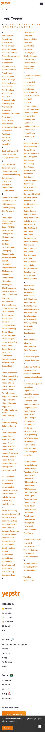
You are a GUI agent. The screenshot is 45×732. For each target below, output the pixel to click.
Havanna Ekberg (9, 456)
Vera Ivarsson (29, 546)
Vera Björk (28, 543)
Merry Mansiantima (32, 217)
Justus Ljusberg (8, 575)
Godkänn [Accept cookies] (7, 728)
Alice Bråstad (7, 59)
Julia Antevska (8, 544)
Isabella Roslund (9, 493)
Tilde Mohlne (29, 485)
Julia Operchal (8, 561)
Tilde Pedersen (30, 489)
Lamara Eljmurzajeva (32, 75)
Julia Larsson (7, 554)
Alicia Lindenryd (8, 79)
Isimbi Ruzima (8, 504)
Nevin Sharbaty (30, 302)
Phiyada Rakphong (31, 360)
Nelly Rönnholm (30, 299)
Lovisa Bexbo (29, 129)
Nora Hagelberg (30, 323)
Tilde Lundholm (30, 482)
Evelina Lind (7, 366)
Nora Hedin (28, 326)
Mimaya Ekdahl (30, 238)
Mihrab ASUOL (29, 224)
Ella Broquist (7, 271)
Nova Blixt (28, 329)
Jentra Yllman (8, 527)
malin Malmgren (30, 180)
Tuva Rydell (28, 526)
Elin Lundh (6, 240)
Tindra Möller (29, 506)
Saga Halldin (29, 390)
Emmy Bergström (9, 342)
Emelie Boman (8, 311)
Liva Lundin (28, 123)
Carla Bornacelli (8, 164)
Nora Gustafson (30, 319)
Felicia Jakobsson (9, 372)
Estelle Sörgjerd (8, 349)
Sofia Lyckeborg (30, 434)
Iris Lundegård (8, 487)
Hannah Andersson (10, 453)
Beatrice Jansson (9, 154)
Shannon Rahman (31, 404)
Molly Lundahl (29, 272)
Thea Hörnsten (30, 468)
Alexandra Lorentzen (11, 56)
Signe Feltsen (29, 411)
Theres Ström (29, 475)
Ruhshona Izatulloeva (33, 377)
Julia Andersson (8, 541)
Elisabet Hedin (8, 254)
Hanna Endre (7, 436)
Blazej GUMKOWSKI (10, 157)
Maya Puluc (28, 207)
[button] (40, 727)
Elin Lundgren (7, 237)
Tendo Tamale (30, 461)
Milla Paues (28, 231)
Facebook (6, 684)
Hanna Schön (7, 449)
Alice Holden (7, 73)
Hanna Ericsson (8, 439)
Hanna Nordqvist (9, 446)
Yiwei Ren (27, 577)
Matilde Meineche (31, 204)
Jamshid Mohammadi (11, 514)
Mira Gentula (29, 245)
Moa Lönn (28, 258)
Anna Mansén (7, 124)
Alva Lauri (6, 96)
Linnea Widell (29, 116)
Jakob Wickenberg (9, 510)
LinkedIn (5, 689)
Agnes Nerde (7, 39)
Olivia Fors (28, 343)
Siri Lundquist (29, 424)
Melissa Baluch (30, 211)
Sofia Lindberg (30, 431)
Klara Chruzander (31, 62)
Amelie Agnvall (8, 103)
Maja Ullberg (29, 163)
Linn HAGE (28, 99)
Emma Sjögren (8, 338)
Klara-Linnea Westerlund (29, 67)
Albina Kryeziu (8, 46)
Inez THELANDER (9, 480)
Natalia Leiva (29, 292)
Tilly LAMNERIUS (30, 492)
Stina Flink (28, 455)
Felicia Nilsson (8, 383)
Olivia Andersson (31, 339)
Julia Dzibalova (8, 548)
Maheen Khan (29, 150)
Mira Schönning (30, 248)
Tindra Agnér (29, 495)
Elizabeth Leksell (9, 267)
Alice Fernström (8, 66)
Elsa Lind (5, 298)
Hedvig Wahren (8, 466)
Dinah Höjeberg (8, 207)
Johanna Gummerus (10, 531)
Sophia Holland (30, 445)
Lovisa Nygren (29, 133)
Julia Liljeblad (7, 558)
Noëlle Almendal (30, 312)
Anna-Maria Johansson (11, 127)
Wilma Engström (31, 567)
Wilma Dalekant (30, 563)
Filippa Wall (7, 406)
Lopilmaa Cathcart (32, 126)
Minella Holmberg (31, 241)
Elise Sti (5, 261)
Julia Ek (5, 551)
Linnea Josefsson (31, 112)
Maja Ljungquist (30, 156)
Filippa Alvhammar (10, 396)
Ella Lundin (6, 274)
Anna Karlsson (8, 120)
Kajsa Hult (28, 35)
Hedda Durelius (8, 460)
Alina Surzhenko (9, 83)
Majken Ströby (30, 170)
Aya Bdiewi (6, 140)
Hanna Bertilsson (9, 432)
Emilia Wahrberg (9, 328)
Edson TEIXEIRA (8, 227)
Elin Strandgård (8, 247)
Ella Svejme (6, 281)
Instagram (6, 680)
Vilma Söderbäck (31, 556)
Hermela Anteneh (9, 470)
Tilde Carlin (28, 478)
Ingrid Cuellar (7, 483)
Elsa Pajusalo (7, 301)
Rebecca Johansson (32, 373)
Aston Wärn (7, 130)
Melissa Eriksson (30, 214)
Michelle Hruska (30, 221)
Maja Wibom (29, 167)
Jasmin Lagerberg (9, 521)
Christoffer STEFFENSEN (7, 186)
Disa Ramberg (8, 211)
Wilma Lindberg (30, 570)
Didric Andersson (9, 204)
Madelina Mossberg (31, 143)
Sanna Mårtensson (31, 394)
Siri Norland (28, 428)
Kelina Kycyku (29, 52)
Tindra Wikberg (30, 509)
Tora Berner (28, 512)
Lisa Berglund (29, 119)
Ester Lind (6, 352)
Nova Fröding (29, 333)
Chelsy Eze (6, 181)
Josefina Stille (8, 538)
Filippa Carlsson (8, 400)
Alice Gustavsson (9, 69)
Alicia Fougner (8, 76)
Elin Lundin (6, 244)
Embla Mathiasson (9, 308)
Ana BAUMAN (7, 107)
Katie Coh (28, 49)
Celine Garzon (8, 178)
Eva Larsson (7, 355)
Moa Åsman (28, 251)
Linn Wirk (27, 102)
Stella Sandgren (30, 451)
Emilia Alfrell (7, 318)
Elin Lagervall (7, 233)
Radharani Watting (32, 367)
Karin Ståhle (29, 46)
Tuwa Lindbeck (30, 529)
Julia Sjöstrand (8, 565)
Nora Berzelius (30, 316)
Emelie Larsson (8, 315)
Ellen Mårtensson (9, 291)
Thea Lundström (31, 472)
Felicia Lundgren (9, 379)
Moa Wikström (30, 262)
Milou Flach (28, 234)
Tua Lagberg (29, 522)
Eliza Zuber (6, 264)
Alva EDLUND (7, 93)
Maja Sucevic (29, 160)
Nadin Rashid (29, 285)
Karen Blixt (28, 42)
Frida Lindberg (8, 415)
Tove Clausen (29, 519)
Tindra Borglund (30, 499)
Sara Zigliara (29, 397)
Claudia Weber (8, 190)
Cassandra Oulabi (9, 171)
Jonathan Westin (9, 534)
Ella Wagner (7, 284)
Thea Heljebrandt (31, 465)
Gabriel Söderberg (9, 422)
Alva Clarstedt (8, 90)
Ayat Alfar (6, 144)
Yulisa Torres (29, 580)
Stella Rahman (30, 448)
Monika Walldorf (30, 278)
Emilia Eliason (8, 322)
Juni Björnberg (8, 571)
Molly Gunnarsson (31, 268)
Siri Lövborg (29, 421)
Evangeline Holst (9, 359)
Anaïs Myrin (7, 110)
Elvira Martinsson (9, 305)
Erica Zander (7, 345)
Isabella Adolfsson (9, 490)
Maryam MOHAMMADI (32, 194)
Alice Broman (7, 62)
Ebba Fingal (7, 217)
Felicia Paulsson (8, 386)
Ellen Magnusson (9, 288)
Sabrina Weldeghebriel (33, 384)
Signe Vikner (29, 414)
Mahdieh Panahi (30, 146)
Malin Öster (28, 184)
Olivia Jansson (30, 346)
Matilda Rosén (29, 200)
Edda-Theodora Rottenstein (8, 222)
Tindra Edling (29, 502)
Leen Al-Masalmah (31, 95)
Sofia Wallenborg (31, 438)
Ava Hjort (6, 134)
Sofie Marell (28, 441)
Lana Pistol (28, 78)
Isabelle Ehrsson (8, 497)
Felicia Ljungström (10, 376)
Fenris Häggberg (8, 393)
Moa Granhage (30, 255)
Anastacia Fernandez (11, 113)
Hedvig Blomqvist (9, 463)
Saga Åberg (28, 387)
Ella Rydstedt (7, 277)
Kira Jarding (29, 59)
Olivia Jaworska (30, 350)
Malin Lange (28, 177)
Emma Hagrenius (9, 335)
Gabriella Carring (9, 426)
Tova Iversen (29, 516)
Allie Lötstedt (7, 86)
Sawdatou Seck (30, 400)
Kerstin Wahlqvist (31, 56)
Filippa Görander (9, 403)
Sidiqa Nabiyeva (30, 407)
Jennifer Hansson (9, 524)
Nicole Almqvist (30, 306)
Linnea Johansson (31, 109)
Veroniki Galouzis (31, 550)
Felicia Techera (8, 389)
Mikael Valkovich (30, 228)
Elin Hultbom (7, 230)
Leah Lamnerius (30, 92)
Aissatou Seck (8, 42)
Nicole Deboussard (31, 309)
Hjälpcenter (7, 698)
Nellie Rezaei (29, 295)
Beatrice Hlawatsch (10, 151)
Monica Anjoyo (30, 275)
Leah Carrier (29, 85)
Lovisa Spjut (29, 136)
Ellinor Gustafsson (9, 294)
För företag (7, 662)
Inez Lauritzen (8, 476)
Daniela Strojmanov (10, 197)
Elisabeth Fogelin (9, 257)
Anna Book (6, 117)
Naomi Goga (29, 289)
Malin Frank (28, 173)
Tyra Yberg (28, 533)
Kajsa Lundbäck (30, 39)
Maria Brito (28, 190)
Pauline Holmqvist (31, 356)
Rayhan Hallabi (30, 370)
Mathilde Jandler (31, 197)
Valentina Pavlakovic (32, 539)
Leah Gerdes (29, 89)
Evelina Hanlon (8, 362)
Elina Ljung (6, 250)
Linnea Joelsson (30, 106)
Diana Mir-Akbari (9, 200)
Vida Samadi (29, 553)
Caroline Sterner (9, 168)
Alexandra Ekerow (9, 52)
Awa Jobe (6, 137)
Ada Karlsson (7, 35)
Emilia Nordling (8, 325)
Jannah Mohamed (9, 517)
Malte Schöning (30, 187)
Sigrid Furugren (30, 417)
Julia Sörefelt (7, 568)
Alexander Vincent (9, 49)
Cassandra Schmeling (11, 174)
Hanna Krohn (7, 443)
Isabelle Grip (7, 500)
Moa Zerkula (29, 265)
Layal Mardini (29, 82)
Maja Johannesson (31, 153)
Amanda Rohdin (8, 100)
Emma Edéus (7, 332)
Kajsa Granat (29, 32)
